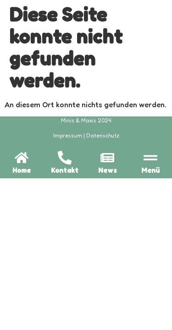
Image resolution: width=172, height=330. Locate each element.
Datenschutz (102, 135)
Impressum (67, 135)
